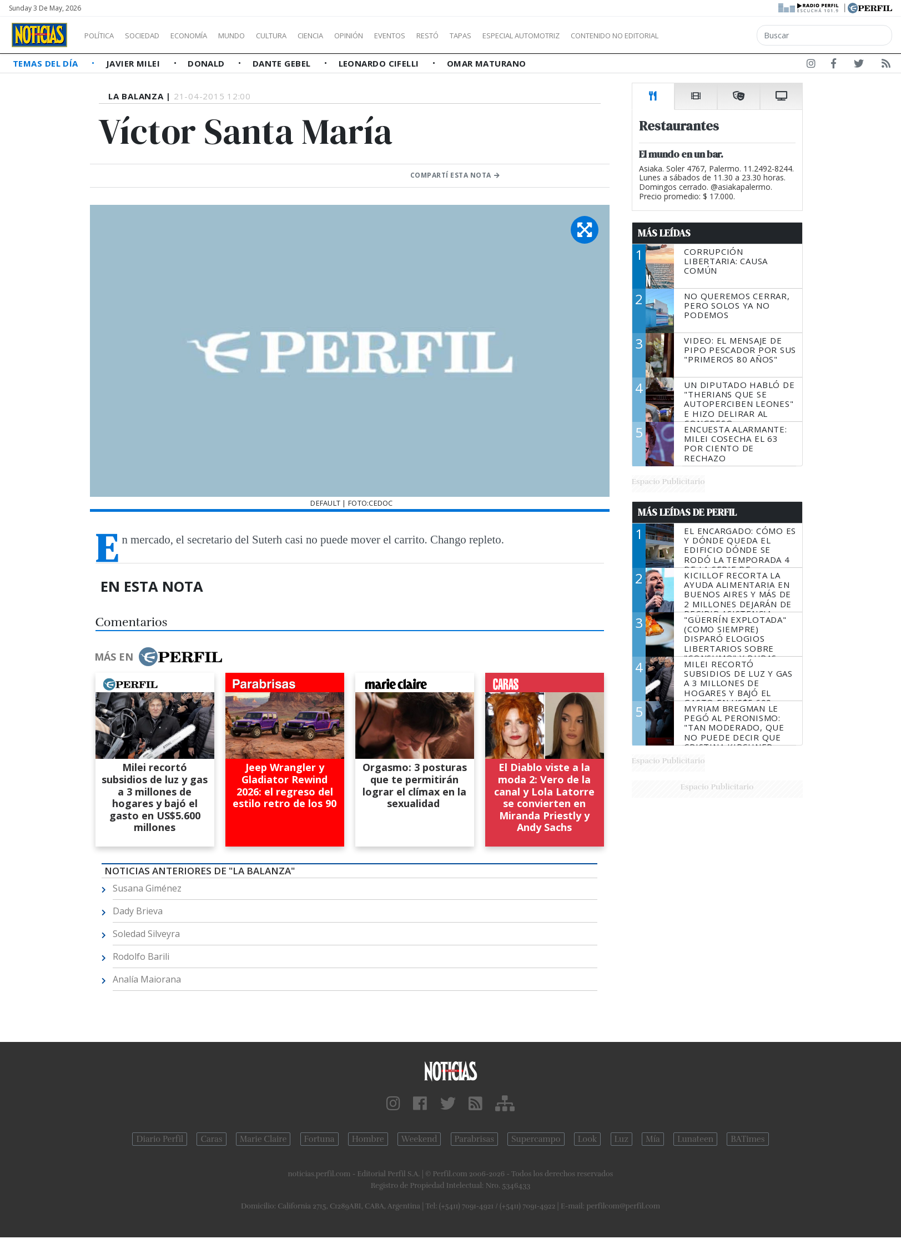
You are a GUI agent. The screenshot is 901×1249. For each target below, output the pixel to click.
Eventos (442, 35)
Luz (621, 1139)
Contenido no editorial (709, 35)
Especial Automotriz (595, 35)
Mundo (257, 35)
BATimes (747, 1139)
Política (103, 35)
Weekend (419, 1139)
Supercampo (536, 1139)
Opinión (394, 35)
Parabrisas (474, 1139)
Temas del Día (46, 63)
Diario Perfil (159, 1139)
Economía (207, 35)
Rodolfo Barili (141, 956)
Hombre (368, 1139)
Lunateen (695, 1139)
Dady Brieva (138, 911)
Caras (211, 1139)
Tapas (523, 35)
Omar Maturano (486, 63)
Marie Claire (263, 1139)
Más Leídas (664, 233)
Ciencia (349, 35)
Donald (207, 63)
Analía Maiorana (147, 979)
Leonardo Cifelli (380, 63)
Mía (653, 1139)
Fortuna (319, 1139)
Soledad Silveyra (146, 934)
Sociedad (153, 35)
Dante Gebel (283, 63)
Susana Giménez (147, 888)
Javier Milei (134, 63)
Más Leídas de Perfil (687, 512)
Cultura (303, 35)
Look (587, 1139)
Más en (158, 656)
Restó (486, 35)
